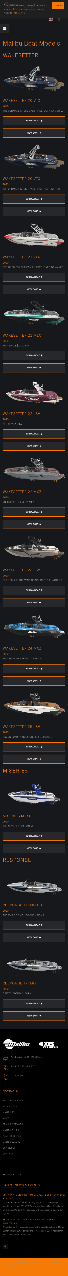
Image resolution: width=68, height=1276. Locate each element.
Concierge (9, 1148)
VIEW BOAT (34, 133)
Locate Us (17, 1075)
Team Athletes (12, 1136)
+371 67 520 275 (25, 1066)
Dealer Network (13, 1124)
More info (19, 6)
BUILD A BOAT (34, 121)
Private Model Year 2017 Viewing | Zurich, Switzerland (29, 1221)
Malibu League (11, 1142)
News (6, 1118)
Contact (8, 1154)
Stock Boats (11, 1106)
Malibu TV (9, 1112)
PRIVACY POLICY (12, 1175)
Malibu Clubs (11, 1130)
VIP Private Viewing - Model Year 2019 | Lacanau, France (34, 1197)
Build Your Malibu (14, 1101)
